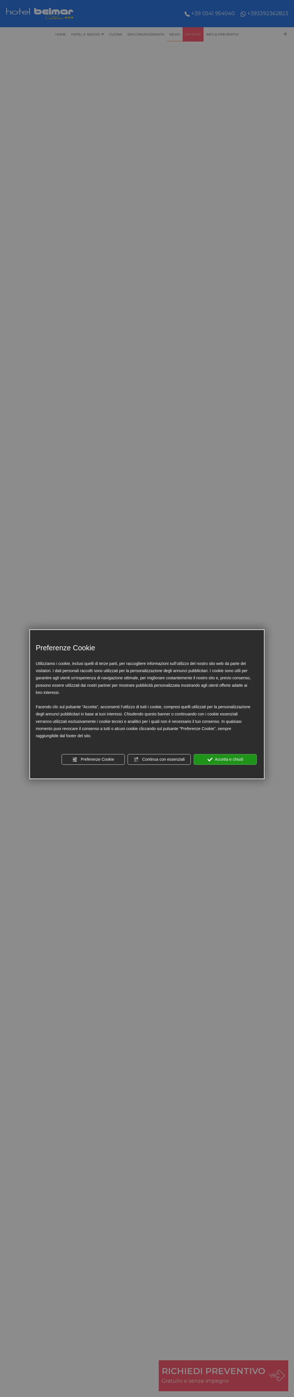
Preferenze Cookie (93, 759)
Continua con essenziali (159, 759)
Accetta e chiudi (225, 759)
